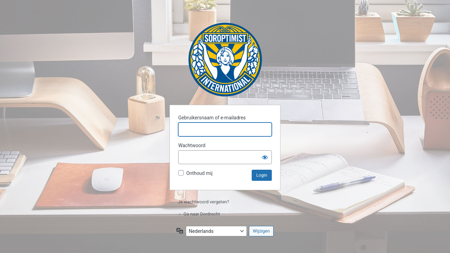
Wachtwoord (191, 145)
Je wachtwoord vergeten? (203, 201)
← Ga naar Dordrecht (199, 214)
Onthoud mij (199, 173)
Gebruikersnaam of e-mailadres (212, 117)
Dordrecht (225, 59)
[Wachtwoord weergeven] (265, 157)
